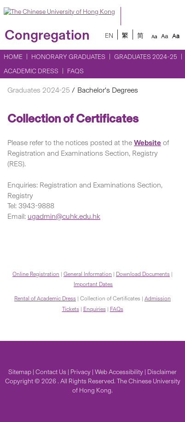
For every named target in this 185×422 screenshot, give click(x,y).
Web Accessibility (119, 372)
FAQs (75, 71)
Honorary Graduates (68, 57)
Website (147, 142)
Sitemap (19, 372)
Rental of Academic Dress (45, 298)
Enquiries (94, 309)
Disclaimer (162, 372)
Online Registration (35, 274)
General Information (88, 274)
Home (13, 57)
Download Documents (143, 274)
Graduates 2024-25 (145, 57)
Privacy (80, 372)
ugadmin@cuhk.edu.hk (64, 216)
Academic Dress (31, 71)
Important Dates (93, 284)
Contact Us (50, 372)
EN (109, 36)
